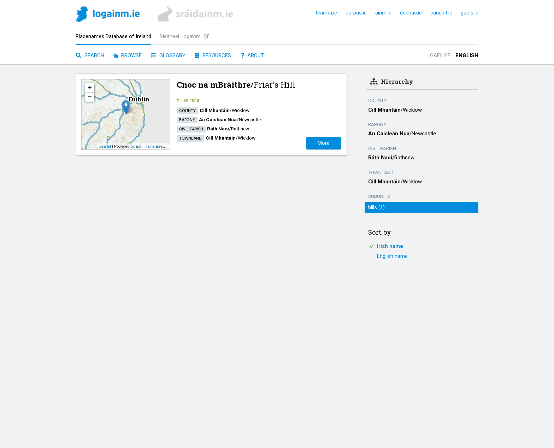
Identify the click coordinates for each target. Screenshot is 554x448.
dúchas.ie (411, 13)
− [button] (90, 97)
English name (392, 256)
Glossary (168, 55)
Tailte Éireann (157, 146)
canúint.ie (441, 13)
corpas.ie (356, 13)
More (324, 143)
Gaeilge (440, 55)
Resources (213, 55)
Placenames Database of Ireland (113, 36)
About (252, 55)
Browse (127, 55)
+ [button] (90, 87)
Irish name (390, 246)
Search (90, 55)
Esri (139, 146)
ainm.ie (383, 13)
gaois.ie (469, 13)
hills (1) (376, 207)
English (466, 55)
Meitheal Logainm (184, 36)
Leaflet (105, 146)
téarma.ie (326, 13)
